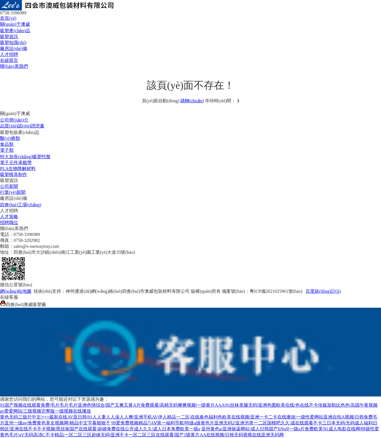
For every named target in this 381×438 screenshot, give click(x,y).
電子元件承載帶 (16, 162)
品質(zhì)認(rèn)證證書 (22, 125)
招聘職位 (9, 222)
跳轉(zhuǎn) (192, 100)
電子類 (7, 150)
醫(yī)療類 (10, 138)
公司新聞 (9, 186)
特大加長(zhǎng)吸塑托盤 (25, 156)
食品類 (7, 144)
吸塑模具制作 (13, 174)
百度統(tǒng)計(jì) (323, 291)
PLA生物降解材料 (18, 168)
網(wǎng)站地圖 (15, 291)
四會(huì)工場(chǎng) (20, 204)
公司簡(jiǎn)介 (14, 120)
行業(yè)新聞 (12, 192)
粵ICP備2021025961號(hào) (276, 291)
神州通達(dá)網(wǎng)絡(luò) (94, 291)
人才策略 (9, 216)
